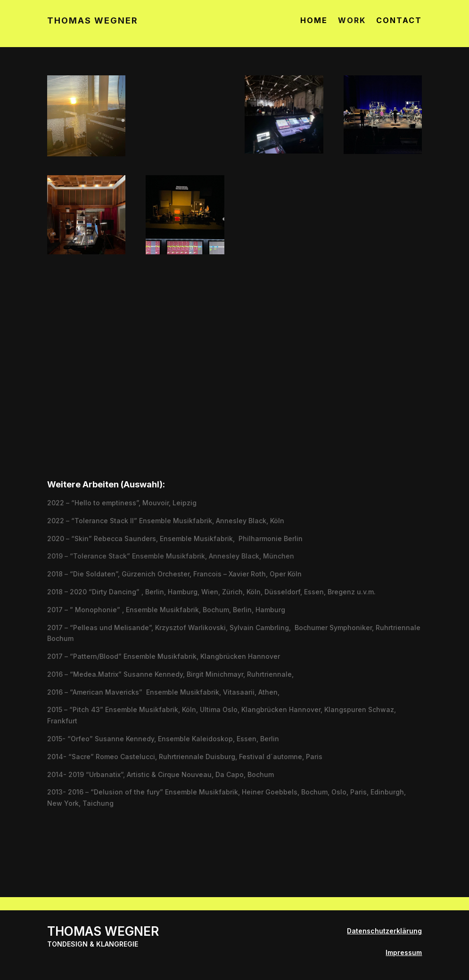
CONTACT (399, 21)
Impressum (404, 952)
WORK (352, 21)
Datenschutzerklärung (384, 931)
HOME (314, 21)
